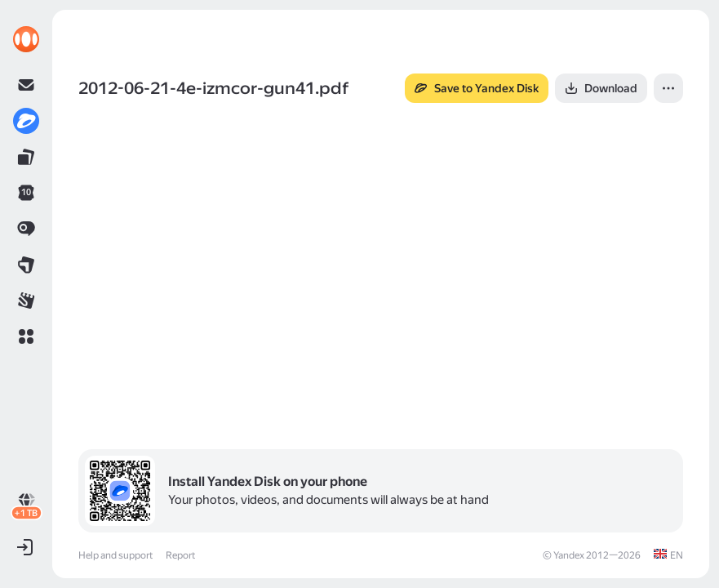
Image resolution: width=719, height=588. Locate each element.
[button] (26, 336)
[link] (26, 39)
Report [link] (180, 555)
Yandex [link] (568, 555)
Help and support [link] (115, 555)
